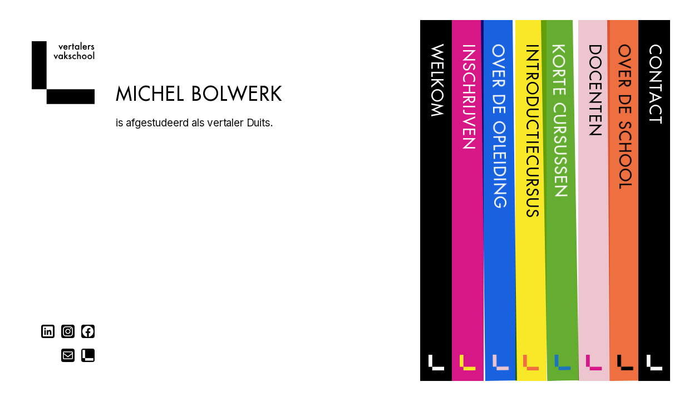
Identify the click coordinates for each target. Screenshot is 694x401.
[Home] (63, 100)
